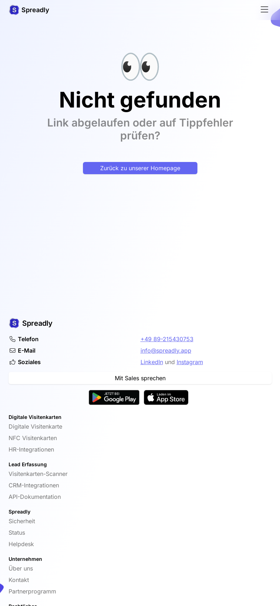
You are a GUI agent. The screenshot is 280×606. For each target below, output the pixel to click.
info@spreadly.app (166, 350)
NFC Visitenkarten (33, 438)
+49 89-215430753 (167, 339)
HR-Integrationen (31, 449)
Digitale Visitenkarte (35, 426)
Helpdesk (21, 544)
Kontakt (19, 579)
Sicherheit (22, 521)
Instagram (190, 362)
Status (17, 532)
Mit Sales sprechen (140, 378)
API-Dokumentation (35, 496)
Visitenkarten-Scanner (38, 473)
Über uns (21, 568)
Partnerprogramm (32, 591)
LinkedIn (152, 362)
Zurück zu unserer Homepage (140, 168)
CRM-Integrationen (34, 485)
